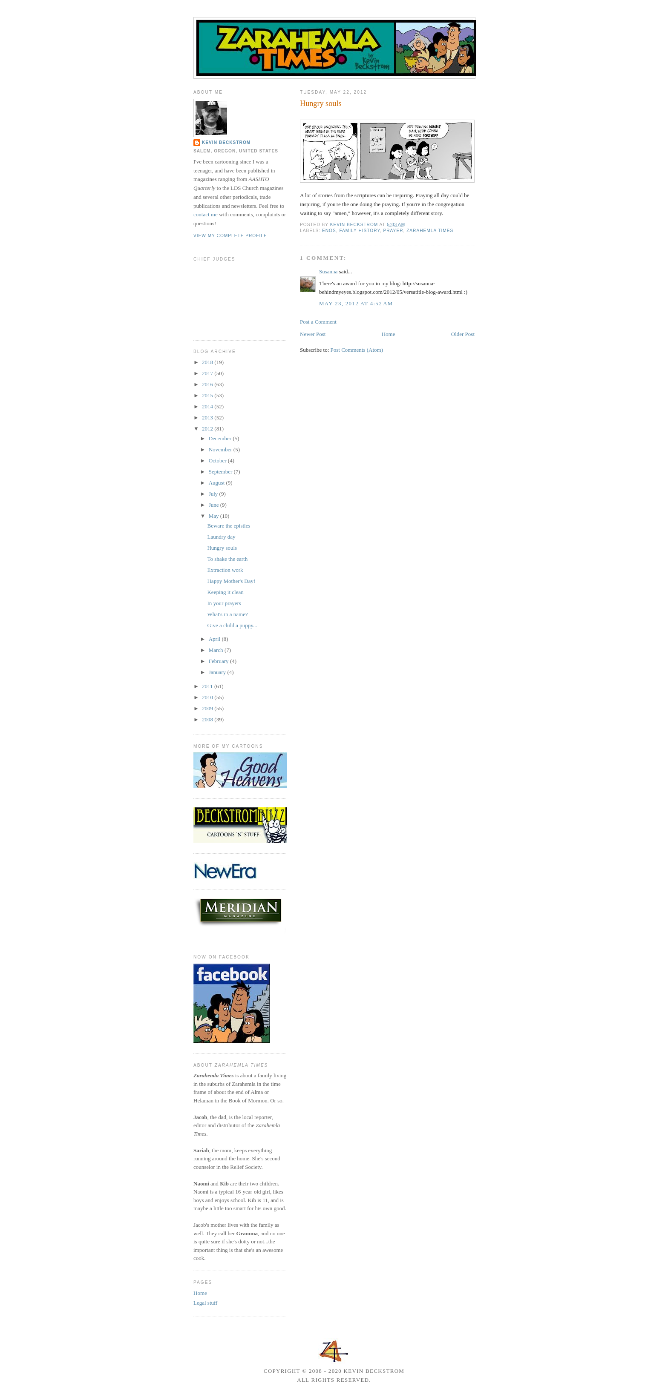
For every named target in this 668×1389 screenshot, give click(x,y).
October (218, 460)
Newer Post (312, 334)
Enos (329, 230)
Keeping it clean (225, 592)
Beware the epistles (228, 525)
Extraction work (225, 570)
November (221, 449)
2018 (208, 362)
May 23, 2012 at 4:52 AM (356, 303)
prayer (393, 230)
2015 (208, 395)
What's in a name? (227, 614)
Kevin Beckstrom (226, 142)
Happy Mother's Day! (231, 581)
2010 (208, 697)
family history (359, 230)
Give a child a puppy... (232, 625)
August (217, 482)
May (214, 516)
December (221, 438)
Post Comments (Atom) (357, 350)
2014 (208, 406)
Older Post (463, 334)
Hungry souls (222, 548)
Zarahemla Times (429, 230)
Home (388, 334)
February (219, 661)
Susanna (328, 271)
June (214, 505)
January (218, 672)
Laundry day (221, 537)
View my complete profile (230, 235)
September (221, 471)
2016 (208, 384)
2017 (208, 373)
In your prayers (224, 603)
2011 (208, 686)
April (215, 639)
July (214, 494)
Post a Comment (318, 322)
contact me (205, 214)
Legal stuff (205, 1303)
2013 (208, 417)
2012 (208, 428)
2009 (208, 708)
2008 (208, 719)
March (217, 650)
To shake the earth (227, 559)
